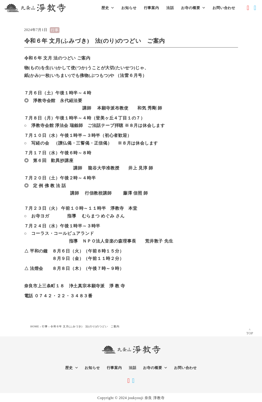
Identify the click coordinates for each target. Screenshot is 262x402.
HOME (34, 326)
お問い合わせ (223, 8)
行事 (55, 30)
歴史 (107, 8)
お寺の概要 (193, 8)
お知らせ (128, 8)
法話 (170, 8)
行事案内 (151, 8)
